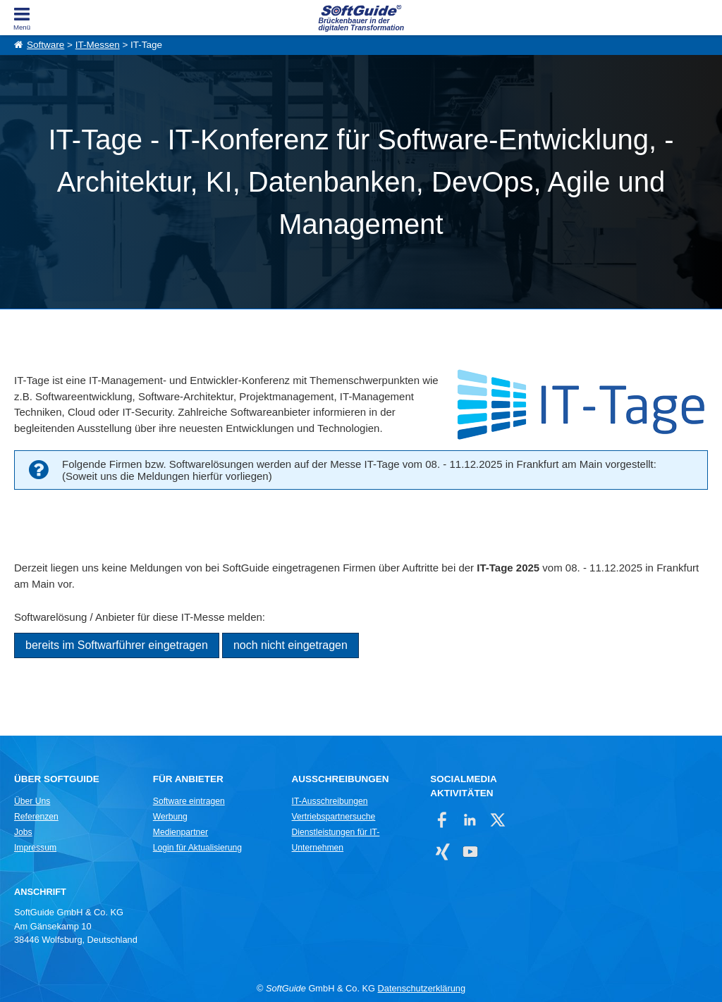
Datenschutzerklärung (421, 988)
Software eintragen (189, 801)
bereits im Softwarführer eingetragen (116, 645)
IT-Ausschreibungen (330, 801)
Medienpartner (180, 832)
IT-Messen (97, 44)
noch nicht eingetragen (290, 645)
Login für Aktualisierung (197, 848)
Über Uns (32, 801)
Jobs (23, 832)
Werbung (170, 817)
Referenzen (36, 817)
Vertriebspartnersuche (334, 817)
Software (45, 44)
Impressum (35, 848)
